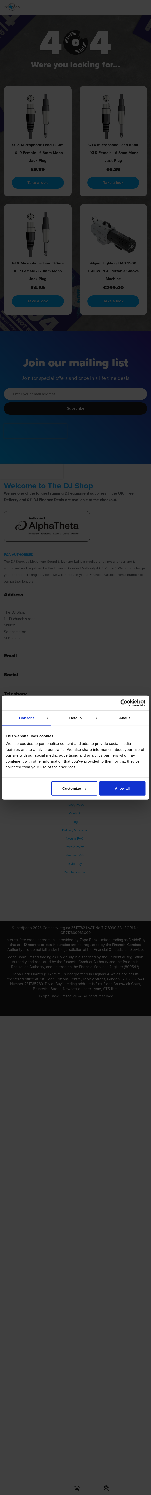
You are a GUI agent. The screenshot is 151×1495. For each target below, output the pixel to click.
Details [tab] (75, 718)
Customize (74, 788)
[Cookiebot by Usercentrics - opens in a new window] (123, 702)
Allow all (122, 788)
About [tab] (124, 718)
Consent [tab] (26, 718)
